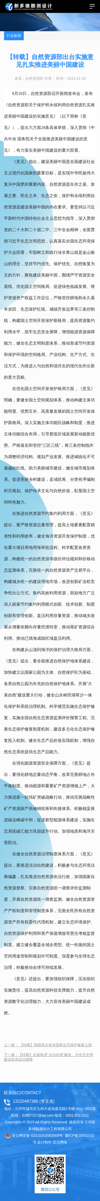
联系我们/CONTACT (22, 1093)
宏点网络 (60, 1142)
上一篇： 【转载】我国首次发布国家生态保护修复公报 (48, 1045)
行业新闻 (14, 36)
